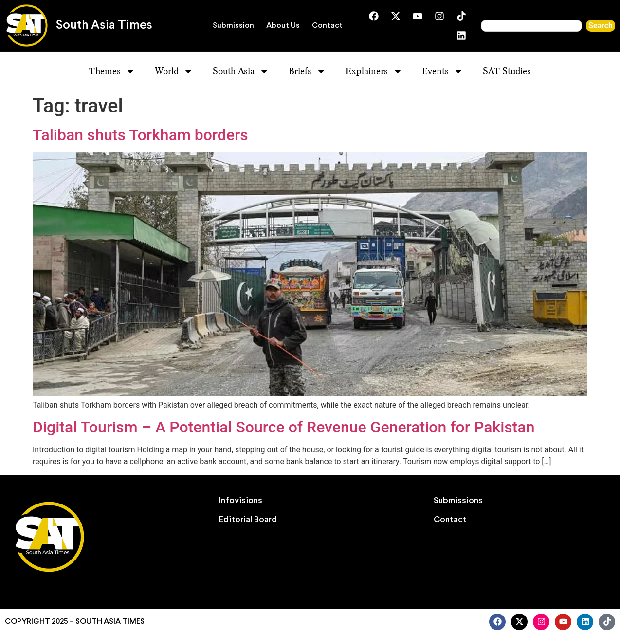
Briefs (307, 71)
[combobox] (531, 26)
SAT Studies (507, 70)
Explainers (374, 71)
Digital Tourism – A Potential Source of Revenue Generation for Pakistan (284, 427)
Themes (112, 71)
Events (442, 71)
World (174, 71)
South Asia (241, 71)
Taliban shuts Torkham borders (140, 135)
